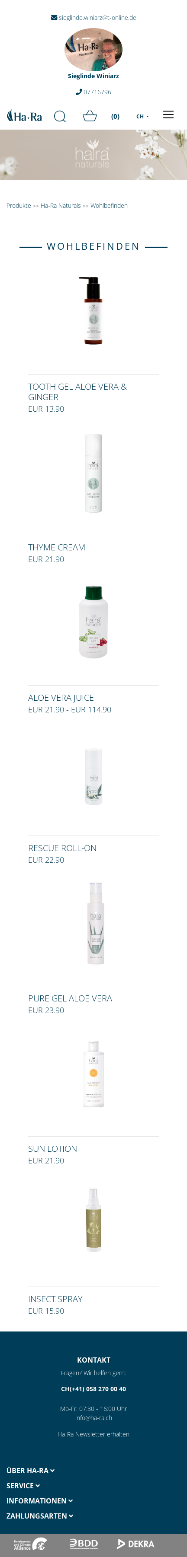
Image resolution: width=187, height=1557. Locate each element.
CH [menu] (140, 116)
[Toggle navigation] (168, 114)
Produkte (18, 205)
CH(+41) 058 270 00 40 (93, 1389)
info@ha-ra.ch (93, 1418)
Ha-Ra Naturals (62, 205)
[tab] (46, 1471)
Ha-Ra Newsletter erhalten (93, 1434)
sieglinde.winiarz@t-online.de (93, 17)
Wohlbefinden (109, 205)
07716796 (93, 92)
